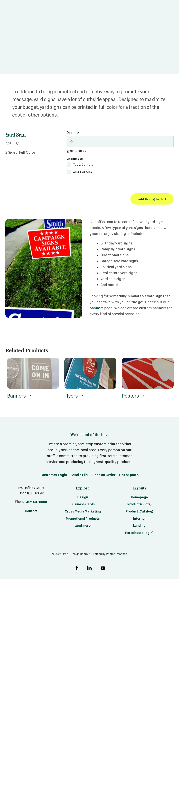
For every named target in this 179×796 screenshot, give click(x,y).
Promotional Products (83, 519)
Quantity (73, 132)
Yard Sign (16, 134)
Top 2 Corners (80, 164)
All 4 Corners (79, 172)
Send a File (79, 475)
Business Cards (83, 505)
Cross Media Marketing (83, 512)
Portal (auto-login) (139, 533)
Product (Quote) (139, 505)
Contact (31, 512)
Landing (139, 526)
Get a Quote (129, 475)
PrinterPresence (116, 554)
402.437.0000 (36, 503)
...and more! (83, 526)
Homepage (139, 498)
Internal (139, 519)
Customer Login (53, 475)
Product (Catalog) (139, 512)
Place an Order (103, 475)
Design (82, 498)
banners (96, 308)
